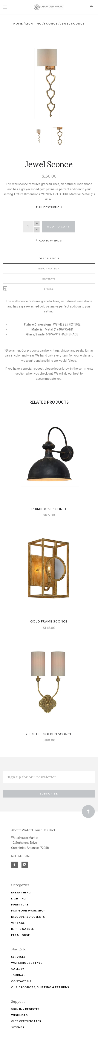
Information (49, 262)
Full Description (49, 201)
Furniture (20, 899)
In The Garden (23, 923)
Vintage (18, 917)
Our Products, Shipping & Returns (40, 981)
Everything (21, 886)
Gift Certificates (26, 1015)
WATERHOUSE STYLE (26, 957)
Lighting (18, 892)
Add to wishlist (49, 235)
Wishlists (19, 1009)
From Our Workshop (28, 905)
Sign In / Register (25, 1003)
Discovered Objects (28, 911)
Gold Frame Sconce (49, 616)
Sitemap (18, 1021)
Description (49, 252)
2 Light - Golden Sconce (49, 728)
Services (18, 951)
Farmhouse (20, 929)
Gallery (17, 963)
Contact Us (21, 975)
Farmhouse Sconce (49, 503)
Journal (18, 969)
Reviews (49, 273)
